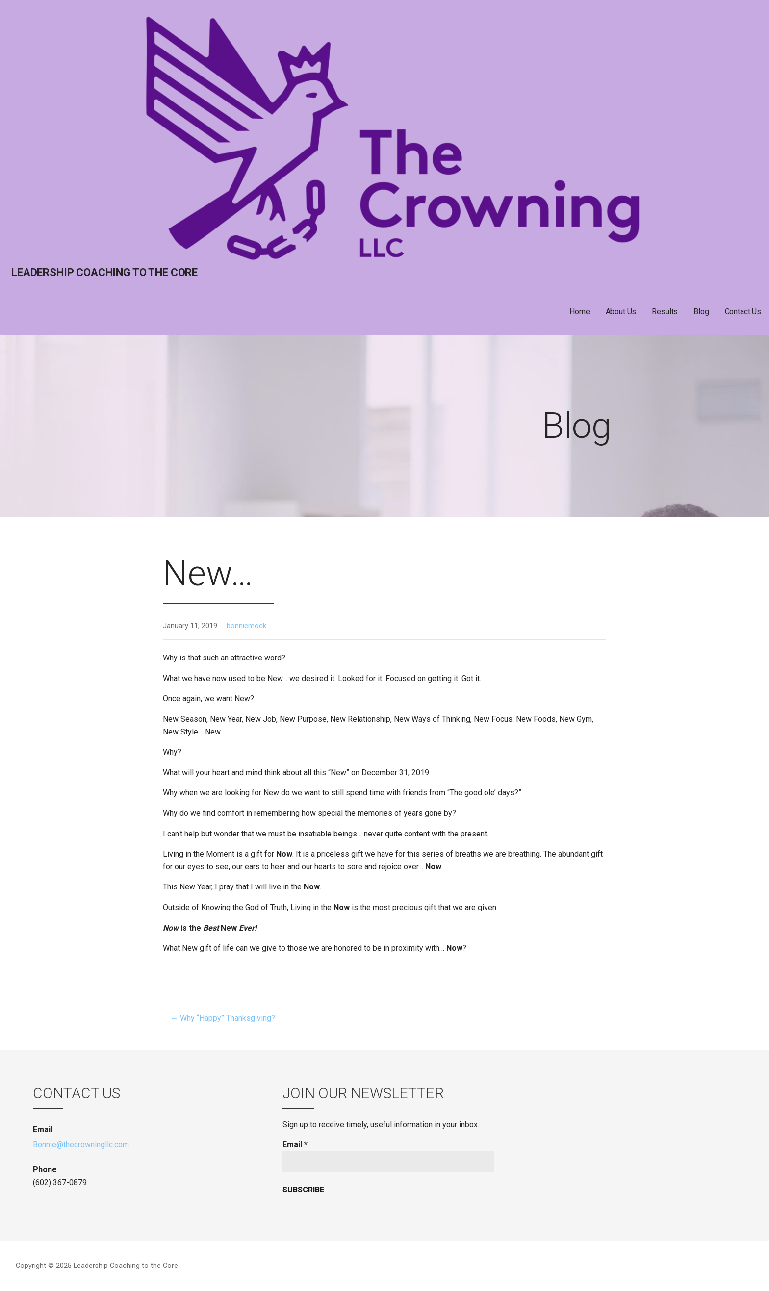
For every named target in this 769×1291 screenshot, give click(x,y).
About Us (621, 311)
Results (665, 311)
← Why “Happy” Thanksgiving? (222, 1018)
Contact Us (743, 311)
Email (295, 1144)
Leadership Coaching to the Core (104, 272)
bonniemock (246, 626)
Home (579, 311)
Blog (701, 311)
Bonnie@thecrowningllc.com (81, 1144)
